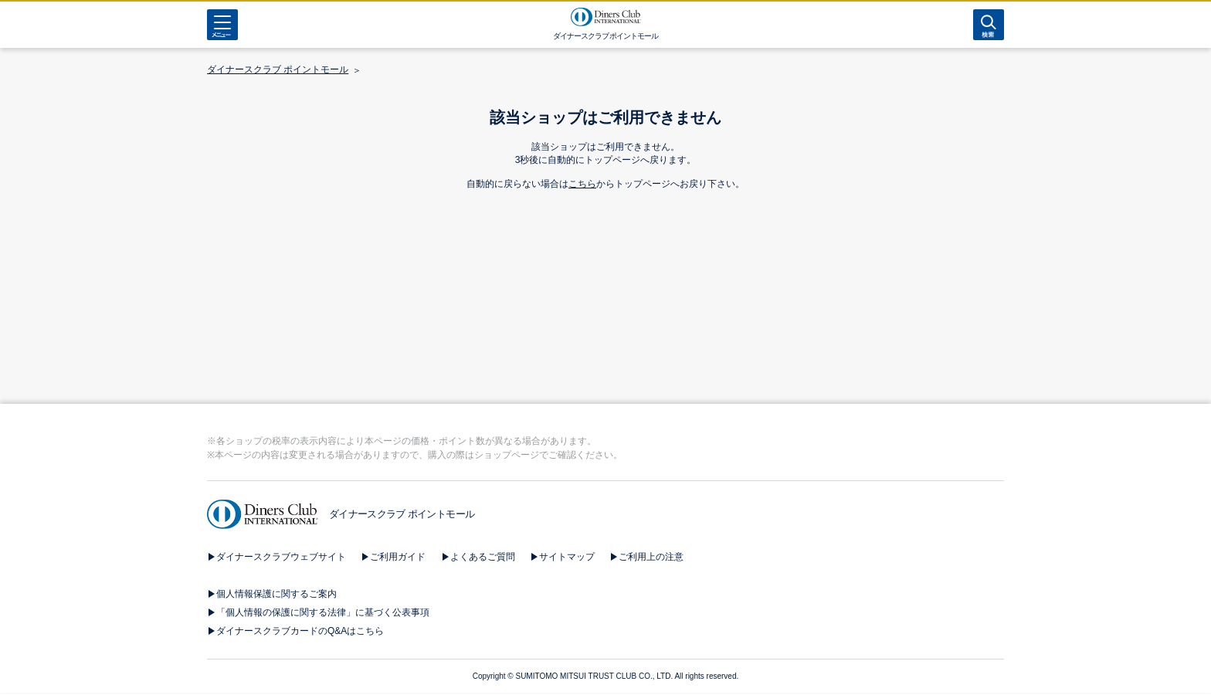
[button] (606, 621)
